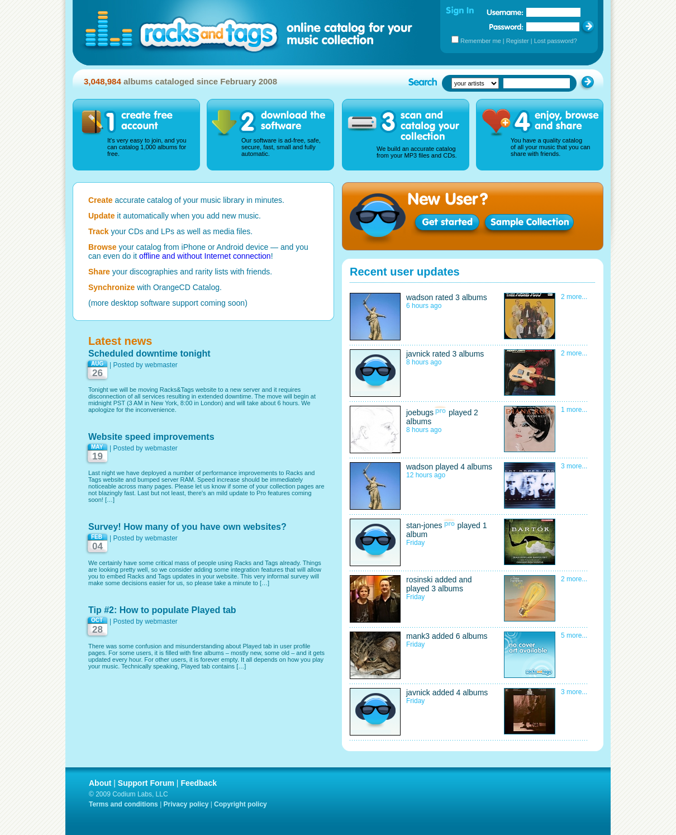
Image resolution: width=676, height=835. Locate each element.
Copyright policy (240, 804)
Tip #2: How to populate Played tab (162, 610)
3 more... (574, 466)
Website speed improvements (151, 437)
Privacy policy (186, 804)
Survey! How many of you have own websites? (187, 527)
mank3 (418, 636)
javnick (418, 353)
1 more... (574, 410)
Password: (506, 26)
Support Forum (146, 783)
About (100, 783)
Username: (505, 12)
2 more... (574, 297)
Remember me (480, 40)
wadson (419, 297)
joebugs (420, 412)
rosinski (419, 579)
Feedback (198, 783)
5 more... (574, 635)
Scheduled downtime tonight (149, 353)
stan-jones (424, 525)
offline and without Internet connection (205, 256)
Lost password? (555, 40)
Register (517, 40)
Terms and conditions (123, 804)
